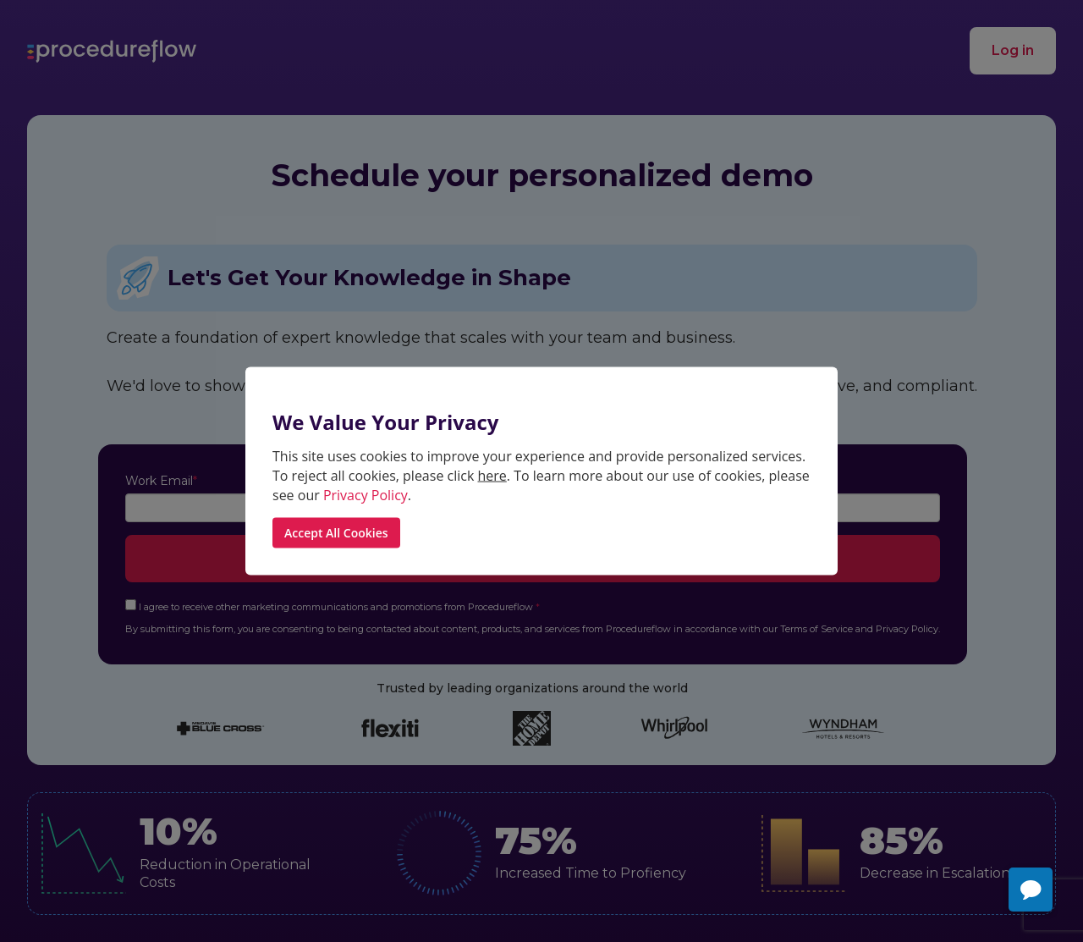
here (492, 474)
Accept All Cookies (336, 533)
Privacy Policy (365, 494)
